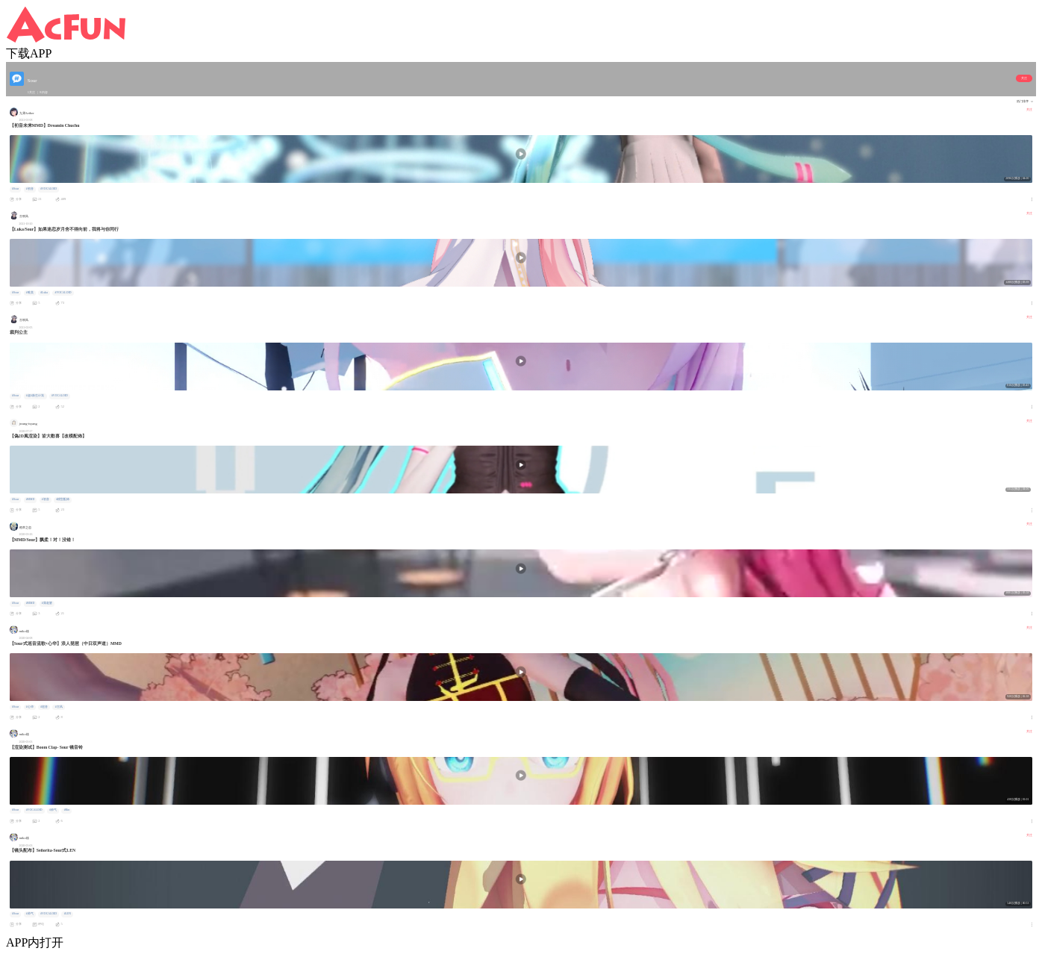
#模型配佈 (62, 499)
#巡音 (44, 706)
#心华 (30, 706)
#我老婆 (47, 603)
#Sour (15, 188)
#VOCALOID (48, 188)
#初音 (30, 188)
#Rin (66, 809)
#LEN (67, 913)
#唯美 (30, 292)
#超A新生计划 (35, 395)
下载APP (29, 53)
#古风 (59, 706)
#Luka (44, 292)
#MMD (30, 499)
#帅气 (53, 809)
